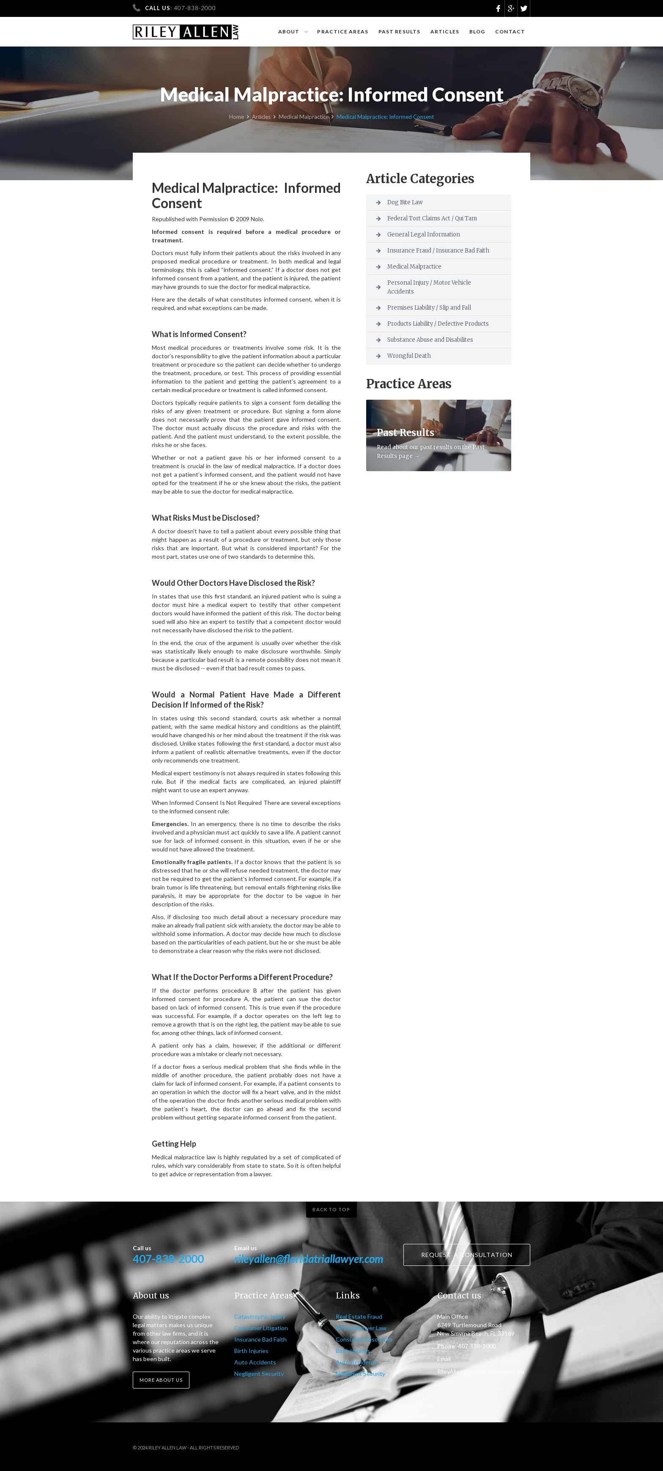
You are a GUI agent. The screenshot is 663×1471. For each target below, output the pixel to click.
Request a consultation (466, 1254)
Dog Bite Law (405, 202)
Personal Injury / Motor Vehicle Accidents (429, 287)
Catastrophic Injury (259, 1316)
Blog (477, 31)
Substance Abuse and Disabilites (430, 339)
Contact (510, 31)
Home (236, 117)
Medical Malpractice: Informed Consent (385, 117)
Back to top (331, 1209)
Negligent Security (259, 1373)
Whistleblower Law (361, 1327)
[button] (292, 32)
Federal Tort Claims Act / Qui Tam (432, 218)
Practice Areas (342, 31)
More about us (161, 1380)
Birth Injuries (251, 1350)
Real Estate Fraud (359, 1316)
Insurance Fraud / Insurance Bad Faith (438, 250)
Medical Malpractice (304, 117)
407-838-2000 (168, 1258)
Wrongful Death (409, 356)
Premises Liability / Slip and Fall (429, 307)
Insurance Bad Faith (260, 1339)
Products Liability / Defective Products (438, 323)
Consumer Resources (364, 1339)
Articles (444, 31)
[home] (186, 28)
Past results (399, 31)
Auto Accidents (255, 1362)
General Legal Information (423, 234)
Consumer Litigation (261, 1327)
